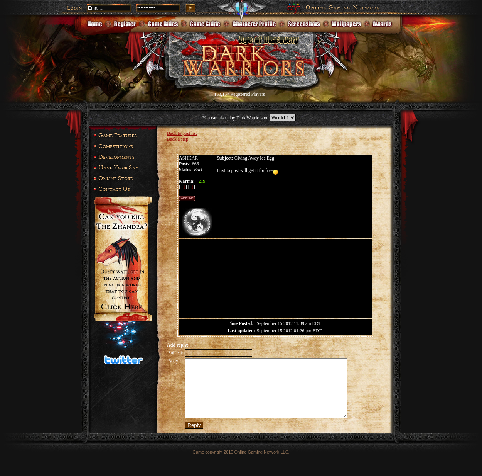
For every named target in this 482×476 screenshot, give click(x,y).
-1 (192, 187)
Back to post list (182, 133)
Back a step (177, 139)
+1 (182, 187)
